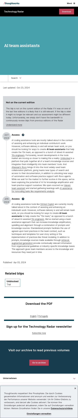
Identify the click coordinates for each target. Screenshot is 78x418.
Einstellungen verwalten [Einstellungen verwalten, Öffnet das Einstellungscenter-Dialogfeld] (39, 413)
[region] (39, 402)
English (33, 316)
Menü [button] (71, 3)
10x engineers (18, 155)
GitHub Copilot (47, 204)
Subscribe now (39, 333)
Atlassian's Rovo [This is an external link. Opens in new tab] (19, 167)
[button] (23, 135)
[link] (66, 11)
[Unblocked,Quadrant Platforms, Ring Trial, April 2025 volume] (12, 283)
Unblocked (65, 158)
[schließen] (75, 388)
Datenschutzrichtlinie (62, 408)
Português (43, 316)
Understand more (14, 125)
